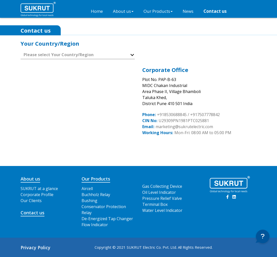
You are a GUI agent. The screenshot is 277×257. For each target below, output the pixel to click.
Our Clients (31, 200)
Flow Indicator (95, 224)
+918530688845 (172, 114)
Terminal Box (155, 204)
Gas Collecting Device (162, 186)
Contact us (215, 11)
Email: (148, 126)
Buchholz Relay (96, 194)
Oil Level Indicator (159, 192)
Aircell (87, 188)
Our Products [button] (158, 11)
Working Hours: (157, 132)
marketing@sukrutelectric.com (184, 126)
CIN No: (149, 120)
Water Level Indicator (162, 210)
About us (30, 179)
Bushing (89, 200)
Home (97, 11)
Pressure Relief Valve (162, 198)
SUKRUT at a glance (39, 188)
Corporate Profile (37, 194)
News (188, 11)
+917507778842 (205, 114)
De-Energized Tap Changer (107, 218)
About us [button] (123, 11)
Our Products (96, 179)
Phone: (149, 114)
